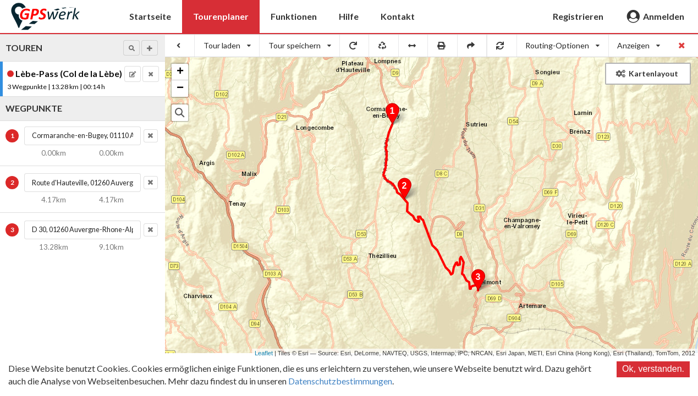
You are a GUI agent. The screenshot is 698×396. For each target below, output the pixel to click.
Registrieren (578, 16)
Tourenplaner (221, 16)
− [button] (180, 88)
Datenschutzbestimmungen (340, 381)
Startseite (150, 16)
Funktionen (294, 16)
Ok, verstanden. (653, 368)
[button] (131, 48)
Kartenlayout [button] (647, 73)
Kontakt (398, 16)
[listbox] (227, 46)
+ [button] (180, 72)
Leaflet (264, 353)
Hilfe (349, 16)
